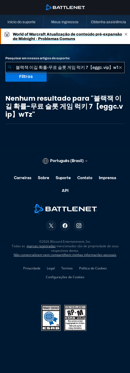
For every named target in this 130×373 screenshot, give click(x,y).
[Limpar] (120, 67)
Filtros (26, 76)
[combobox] (65, 67)
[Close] (126, 36)
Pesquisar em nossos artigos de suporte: (37, 58)
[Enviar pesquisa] (9, 67)
